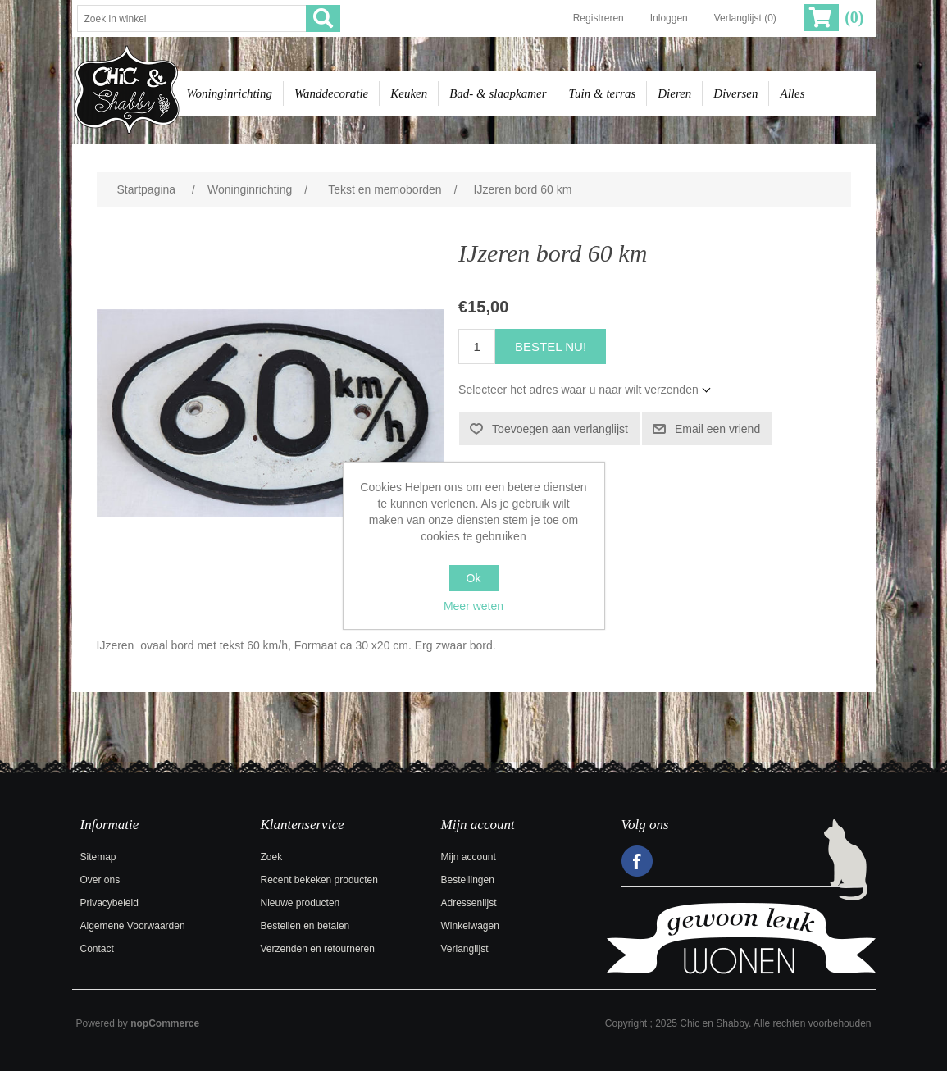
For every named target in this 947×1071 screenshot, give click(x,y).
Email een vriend (717, 428)
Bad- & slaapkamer (497, 93)
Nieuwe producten (300, 903)
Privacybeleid (109, 903)
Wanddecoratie (331, 93)
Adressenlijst (469, 903)
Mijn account (468, 857)
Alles (792, 93)
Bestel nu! (550, 346)
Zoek (272, 857)
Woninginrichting (229, 93)
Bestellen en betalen (305, 926)
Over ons (100, 880)
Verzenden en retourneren (318, 949)
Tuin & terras (602, 93)
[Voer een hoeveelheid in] (476, 346)
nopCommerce (164, 1023)
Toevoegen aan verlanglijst (560, 428)
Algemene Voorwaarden (132, 926)
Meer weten (473, 606)
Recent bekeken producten (319, 880)
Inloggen (669, 18)
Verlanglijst (465, 949)
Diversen (735, 93)
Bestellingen (467, 880)
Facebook (637, 861)
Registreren (598, 18)
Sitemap (98, 857)
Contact (97, 949)
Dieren (674, 93)
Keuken (408, 93)
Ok (474, 578)
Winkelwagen (470, 926)
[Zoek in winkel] (192, 18)
